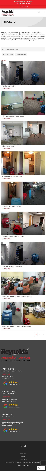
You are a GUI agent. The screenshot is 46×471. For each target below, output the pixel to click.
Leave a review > (14, 384)
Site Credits (23, 453)
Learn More (6, 118)
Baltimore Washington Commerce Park (12, 424)
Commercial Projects (21, 54)
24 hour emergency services (23, 3)
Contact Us (23, 7)
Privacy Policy (23, 459)
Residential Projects (8, 54)
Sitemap (23, 456)
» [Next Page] (43, 334)
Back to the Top (23, 465)
